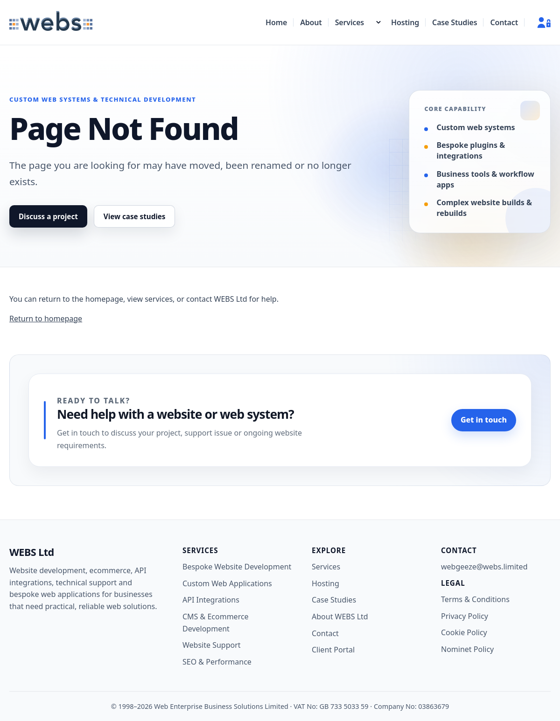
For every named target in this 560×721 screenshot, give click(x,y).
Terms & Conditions (475, 599)
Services (349, 22)
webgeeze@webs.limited (484, 567)
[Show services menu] (378, 22)
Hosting (405, 22)
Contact (504, 22)
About (311, 22)
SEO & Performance (217, 662)
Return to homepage (45, 318)
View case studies (135, 216)
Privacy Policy (464, 616)
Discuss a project (48, 216)
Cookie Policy (464, 632)
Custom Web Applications (227, 583)
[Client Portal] (540, 22)
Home (276, 22)
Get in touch (484, 420)
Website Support (211, 645)
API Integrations (210, 600)
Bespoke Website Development (236, 567)
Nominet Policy (467, 649)
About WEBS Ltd (340, 616)
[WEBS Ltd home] (50, 23)
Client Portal (333, 650)
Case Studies (454, 22)
